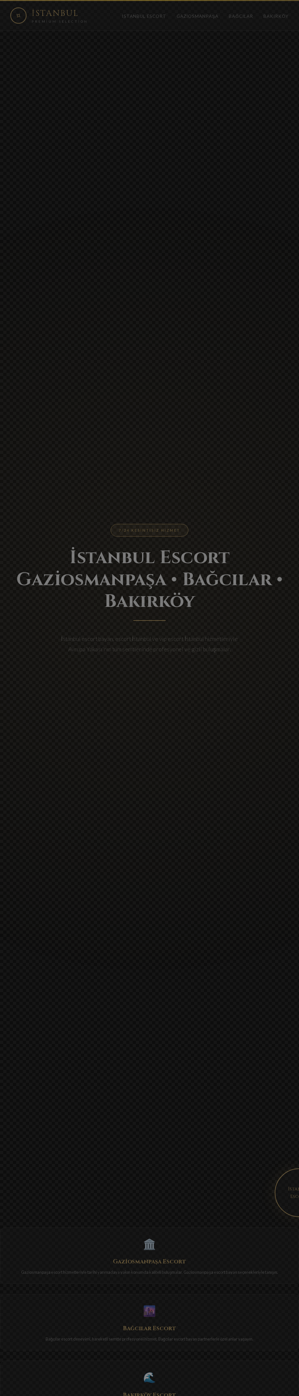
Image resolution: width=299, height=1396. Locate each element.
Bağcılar (241, 16)
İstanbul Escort (144, 16)
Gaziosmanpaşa (198, 16)
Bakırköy (276, 16)
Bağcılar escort (59, 1339)
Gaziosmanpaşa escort (41, 1272)
